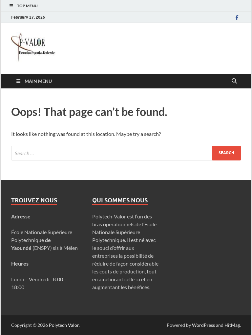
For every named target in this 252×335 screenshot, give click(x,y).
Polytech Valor (64, 325)
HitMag (232, 325)
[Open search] (234, 81)
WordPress (203, 325)
